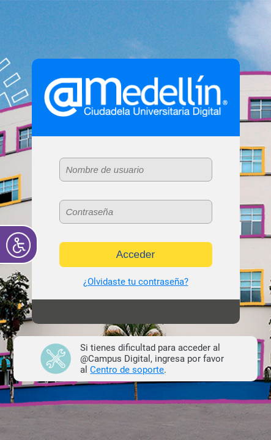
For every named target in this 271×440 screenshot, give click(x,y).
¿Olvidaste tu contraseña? (135, 281)
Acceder (135, 254)
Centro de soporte (127, 369)
